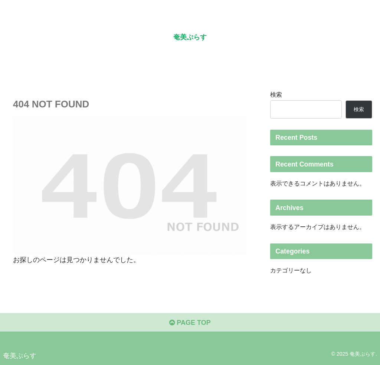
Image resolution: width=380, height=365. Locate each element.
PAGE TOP (189, 322)
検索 (276, 94)
